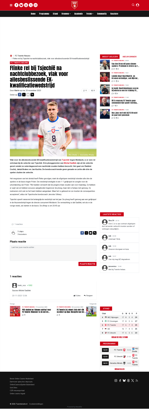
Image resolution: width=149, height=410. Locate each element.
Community (102, 13)
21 (113, 69)
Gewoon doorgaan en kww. (118, 249)
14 (113, 118)
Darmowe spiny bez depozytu (21, 382)
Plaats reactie (87, 264)
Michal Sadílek (70, 163)
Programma (44, 13)
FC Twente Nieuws (22, 56)
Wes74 (111, 221)
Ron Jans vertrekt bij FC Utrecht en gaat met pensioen (124, 114)
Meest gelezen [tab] (110, 56)
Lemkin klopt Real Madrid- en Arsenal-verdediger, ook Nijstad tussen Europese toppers (124, 77)
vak (110, 236)
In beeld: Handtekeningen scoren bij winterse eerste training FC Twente (125, 89)
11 (113, 81)
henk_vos (22, 285)
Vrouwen (65, 13)
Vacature (114, 13)
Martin (17, 90)
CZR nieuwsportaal (17, 390)
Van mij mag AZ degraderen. (119, 259)
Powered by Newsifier (74, 407)
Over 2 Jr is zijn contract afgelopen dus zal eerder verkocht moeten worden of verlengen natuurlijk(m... (118, 226)
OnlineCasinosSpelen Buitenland (22, 385)
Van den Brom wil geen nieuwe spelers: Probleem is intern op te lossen (125, 65)
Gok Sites (13, 388)
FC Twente (118, 350)
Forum (89, 13)
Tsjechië (65, 160)
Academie (78, 13)
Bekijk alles (119, 369)
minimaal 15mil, (114, 239)
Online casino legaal (17, 394)
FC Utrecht (118, 356)
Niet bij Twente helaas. (117, 269)
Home (33, 13)
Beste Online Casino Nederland (21, 379)
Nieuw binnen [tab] (129, 56)
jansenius (112, 266)
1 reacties (17, 224)
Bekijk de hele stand (120, 337)
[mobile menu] (11, 5)
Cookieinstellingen (36, 404)
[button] (133, 5)
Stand (55, 13)
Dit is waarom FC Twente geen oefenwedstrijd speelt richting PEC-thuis (124, 101)
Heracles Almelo (116, 363)
